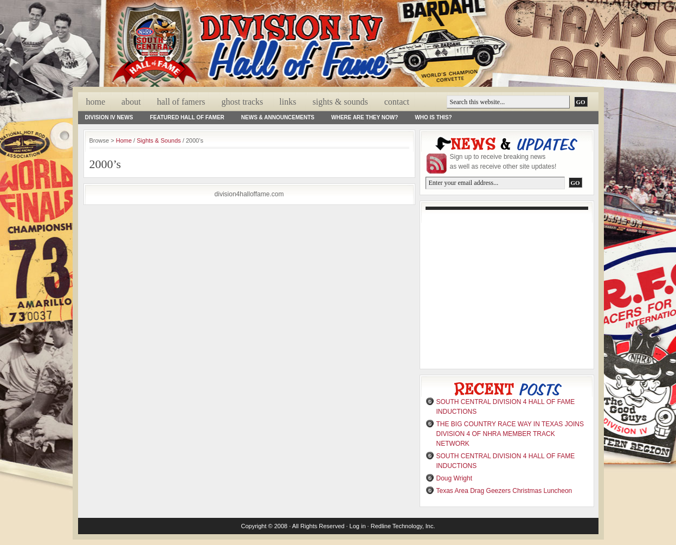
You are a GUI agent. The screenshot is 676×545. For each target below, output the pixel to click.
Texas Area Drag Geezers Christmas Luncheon (504, 491)
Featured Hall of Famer (187, 117)
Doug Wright (454, 478)
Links (287, 101)
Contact (396, 101)
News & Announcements (277, 117)
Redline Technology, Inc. (403, 526)
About (131, 101)
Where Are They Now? (364, 117)
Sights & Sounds (340, 101)
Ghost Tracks (242, 101)
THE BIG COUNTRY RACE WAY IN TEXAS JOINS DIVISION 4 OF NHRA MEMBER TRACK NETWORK (510, 433)
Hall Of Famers (181, 101)
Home (96, 101)
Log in (358, 526)
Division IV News (109, 117)
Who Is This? (433, 117)
